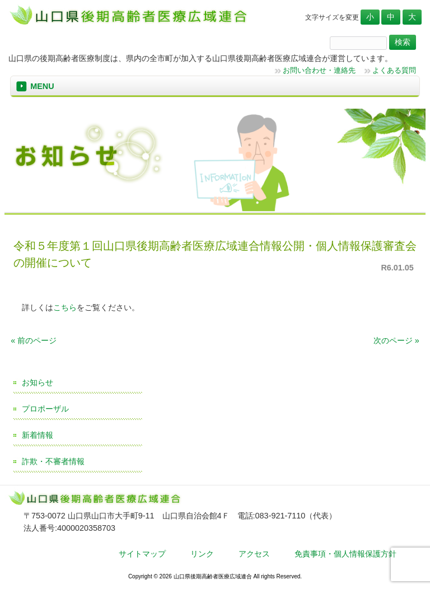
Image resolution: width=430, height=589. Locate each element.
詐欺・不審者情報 (53, 461)
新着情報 (37, 435)
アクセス (254, 553)
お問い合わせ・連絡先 (319, 70)
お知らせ (37, 382)
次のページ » (396, 340)
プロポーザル (45, 408)
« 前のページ (34, 340)
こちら (65, 307)
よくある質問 (394, 70)
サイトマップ (142, 553)
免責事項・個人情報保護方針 (345, 553)
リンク (202, 553)
